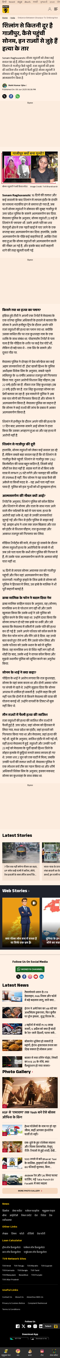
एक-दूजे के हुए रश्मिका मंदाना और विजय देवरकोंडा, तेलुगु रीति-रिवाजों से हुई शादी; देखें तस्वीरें (40, 1147)
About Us (19, 1297)
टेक (50, 1216)
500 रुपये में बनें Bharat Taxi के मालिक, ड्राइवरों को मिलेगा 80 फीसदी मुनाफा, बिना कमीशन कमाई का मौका (40, 1163)
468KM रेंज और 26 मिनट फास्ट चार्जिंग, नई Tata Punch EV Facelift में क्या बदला (41, 1180)
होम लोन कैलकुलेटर (11, 1248)
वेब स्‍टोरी (41, 1234)
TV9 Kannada (8, 1271)
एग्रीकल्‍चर (7, 1220)
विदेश (43, 1216)
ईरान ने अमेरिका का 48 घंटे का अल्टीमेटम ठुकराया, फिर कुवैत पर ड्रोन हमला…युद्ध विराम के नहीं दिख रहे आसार (41, 1013)
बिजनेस (5, 1211)
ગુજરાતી (43, 2)
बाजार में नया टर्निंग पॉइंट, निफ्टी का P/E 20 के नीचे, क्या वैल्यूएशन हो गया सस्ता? (41, 1062)
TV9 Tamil (35, 1271)
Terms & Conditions (11, 1310)
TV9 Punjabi (36, 1275)
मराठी (35, 2)
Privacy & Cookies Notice (13, 1303)
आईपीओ (14, 1216)
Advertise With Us (35, 1297)
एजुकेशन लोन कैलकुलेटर (35, 1252)
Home (5, 18)
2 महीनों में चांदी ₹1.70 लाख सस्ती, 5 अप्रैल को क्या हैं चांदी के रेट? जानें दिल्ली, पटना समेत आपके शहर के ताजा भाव (40, 1029)
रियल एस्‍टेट (26, 1216)
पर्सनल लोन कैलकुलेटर (34, 1248)
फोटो (21, 1234)
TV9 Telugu (19, 1266)
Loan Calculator (12, 1241)
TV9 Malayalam (9, 1275)
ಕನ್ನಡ (19, 2)
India (13, 18)
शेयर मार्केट (17, 1211)
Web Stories (14, 891)
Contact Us (7, 1297)
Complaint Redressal (37, 1303)
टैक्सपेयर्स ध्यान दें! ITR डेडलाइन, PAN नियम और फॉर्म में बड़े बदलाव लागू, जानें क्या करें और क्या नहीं (40, 996)
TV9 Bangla (22, 1271)
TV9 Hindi (6, 1266)
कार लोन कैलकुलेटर (11, 1252)
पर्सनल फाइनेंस (32, 1211)
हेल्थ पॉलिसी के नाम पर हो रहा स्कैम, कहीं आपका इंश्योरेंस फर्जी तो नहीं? (40, 1130)
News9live (23, 1275)
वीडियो (30, 1234)
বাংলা (52, 2)
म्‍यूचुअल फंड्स (48, 1211)
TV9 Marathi (32, 1266)
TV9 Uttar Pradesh (10, 1280)
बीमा (4, 1216)
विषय (13, 1234)
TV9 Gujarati (46, 1266)
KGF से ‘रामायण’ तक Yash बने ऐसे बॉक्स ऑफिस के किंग (28, 1115)
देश (36, 1216)
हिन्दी (4, 2)
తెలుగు (28, 2)
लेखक (5, 1234)
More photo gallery (29, 1191)
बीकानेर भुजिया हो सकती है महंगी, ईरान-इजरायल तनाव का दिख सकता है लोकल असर (41, 1045)
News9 (12, 2)
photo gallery (16, 1072)
